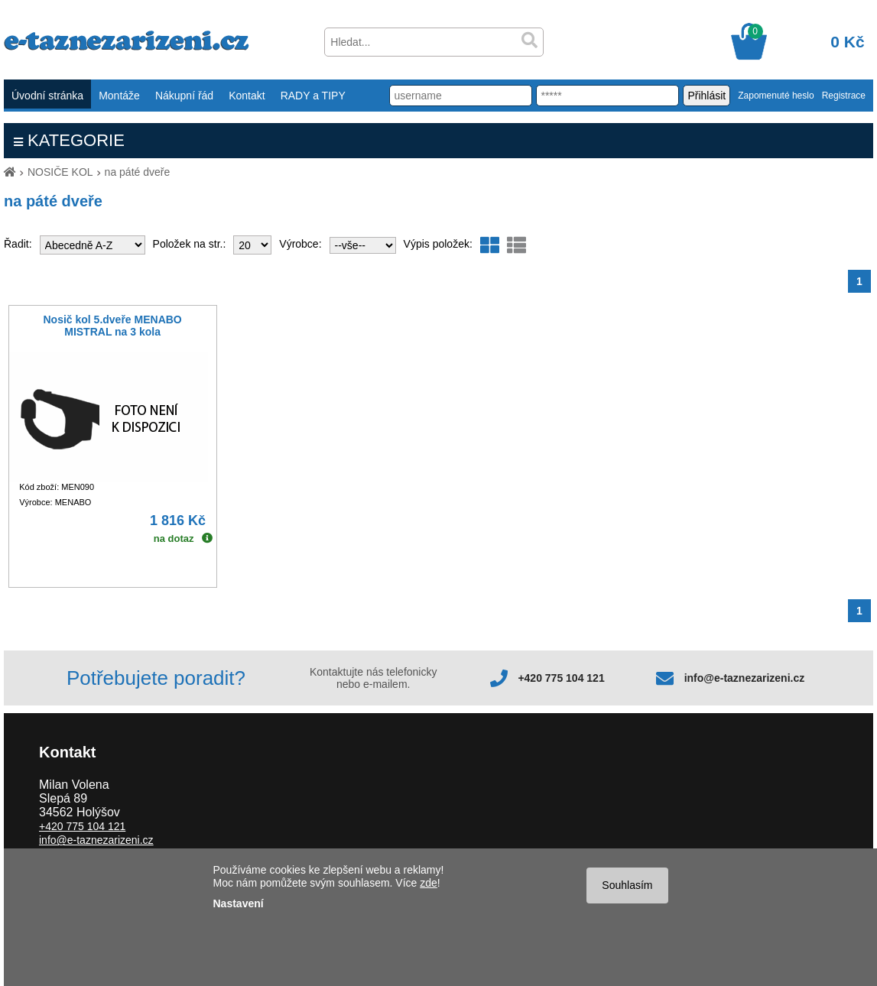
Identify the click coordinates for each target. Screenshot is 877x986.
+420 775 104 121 (561, 678)
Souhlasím (627, 885)
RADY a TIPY (313, 95)
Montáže (119, 95)
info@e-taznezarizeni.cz (744, 678)
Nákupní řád (184, 95)
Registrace (844, 95)
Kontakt (247, 95)
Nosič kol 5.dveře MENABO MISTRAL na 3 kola (112, 325)
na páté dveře (138, 172)
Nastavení (238, 903)
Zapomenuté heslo (776, 95)
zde (428, 883)
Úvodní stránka (47, 95)
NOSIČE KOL (60, 172)
